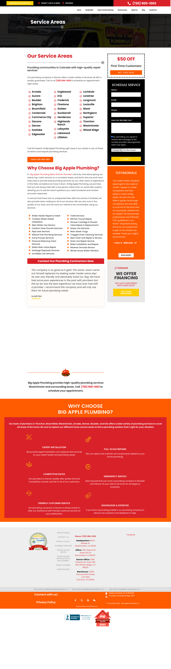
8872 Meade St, (88, 553)
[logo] (17, 12)
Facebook (131, 546)
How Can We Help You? (121, 125)
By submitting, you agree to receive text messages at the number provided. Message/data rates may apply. (125, 145)
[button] (29, 289)
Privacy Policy (46, 614)
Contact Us (153, 12)
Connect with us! (46, 606)
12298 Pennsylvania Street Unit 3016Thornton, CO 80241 (85, 587)
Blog (143, 12)
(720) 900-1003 (63, 85)
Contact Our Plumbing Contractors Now (66, 266)
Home (79, 12)
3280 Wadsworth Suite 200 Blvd (85, 575)
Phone (114, 115)
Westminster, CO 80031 (85, 557)
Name (114, 95)
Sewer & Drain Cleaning (105, 12)
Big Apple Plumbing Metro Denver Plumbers (51, 179)
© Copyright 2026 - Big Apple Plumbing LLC (122, 615)
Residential (89, 12)
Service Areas (122, 12)
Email (114, 105)
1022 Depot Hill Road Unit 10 (87, 562)
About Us (134, 12)
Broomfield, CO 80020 (85, 567)
